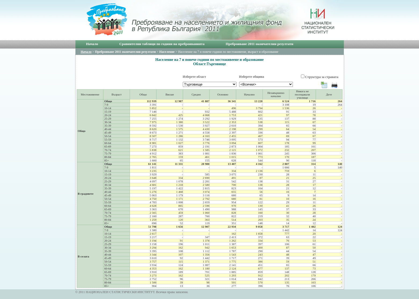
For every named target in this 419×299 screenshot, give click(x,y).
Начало (92, 44)
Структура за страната (321, 77)
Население (166, 52)
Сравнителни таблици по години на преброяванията (161, 44)
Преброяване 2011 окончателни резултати (259, 44)
